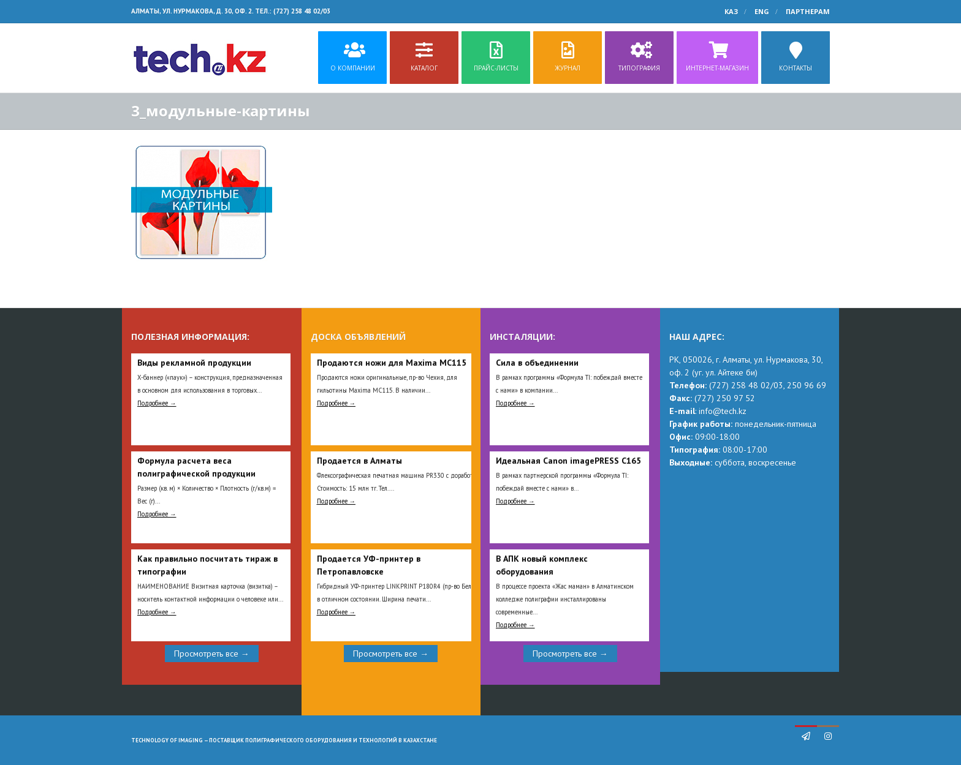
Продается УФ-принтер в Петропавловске (368, 565)
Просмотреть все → (211, 653)
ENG (761, 11)
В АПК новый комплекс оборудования (542, 565)
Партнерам (808, 11)
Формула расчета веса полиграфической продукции (196, 467)
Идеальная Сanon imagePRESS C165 (568, 460)
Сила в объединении (537, 362)
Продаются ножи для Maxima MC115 (391, 362)
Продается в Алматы (359, 460)
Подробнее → (157, 403)
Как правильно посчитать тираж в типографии (207, 565)
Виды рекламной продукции (194, 362)
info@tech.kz (722, 410)
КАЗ (731, 11)
